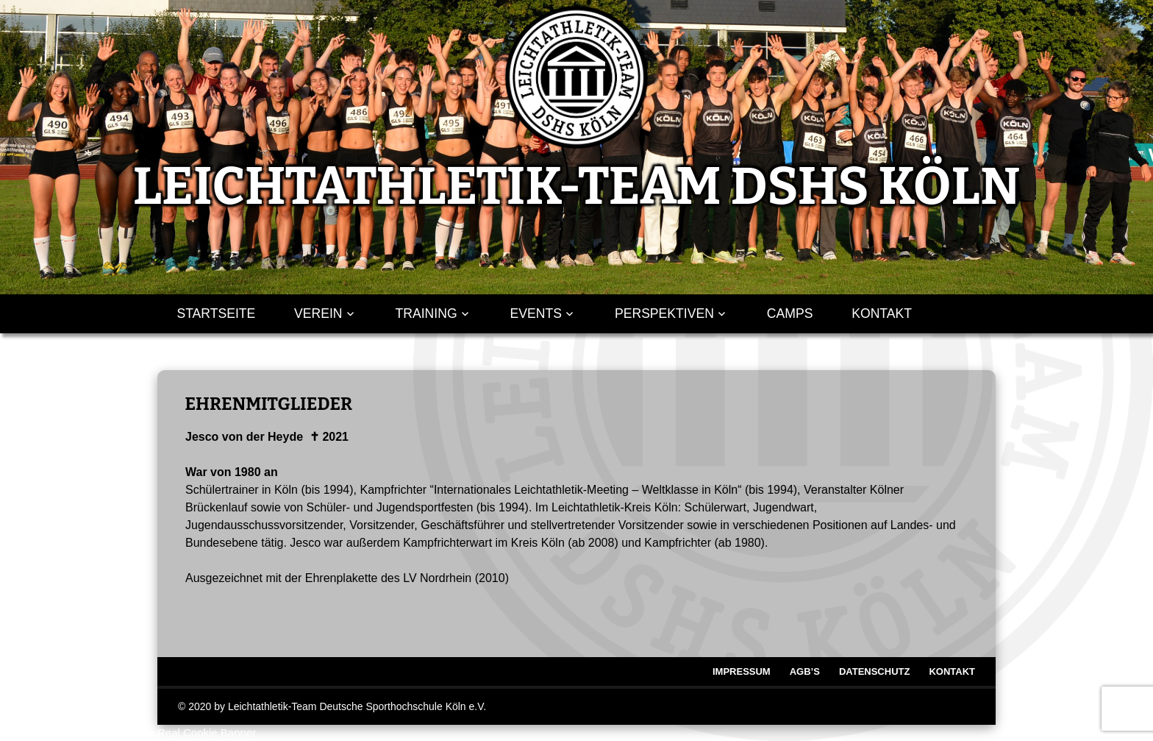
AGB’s (805, 671)
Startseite (215, 313)
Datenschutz (874, 671)
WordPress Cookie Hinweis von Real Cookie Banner (128, 732)
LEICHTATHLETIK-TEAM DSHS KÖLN (577, 186)
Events (536, 313)
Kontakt (882, 313)
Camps (790, 313)
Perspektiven (664, 313)
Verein (318, 313)
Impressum (742, 671)
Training (426, 313)
